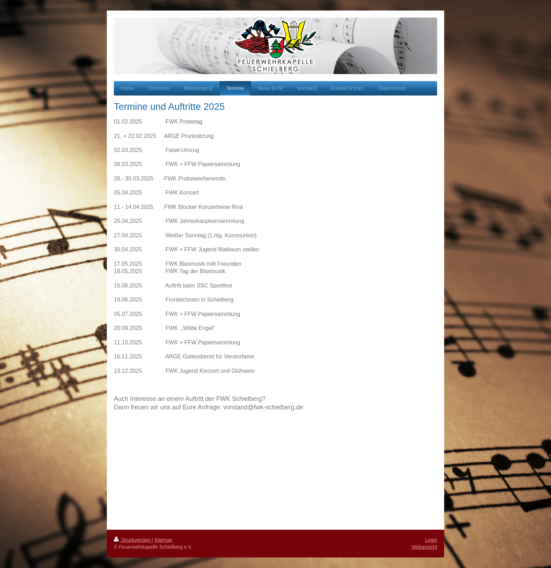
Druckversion (132, 540)
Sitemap (163, 540)
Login (431, 540)
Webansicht (424, 547)
